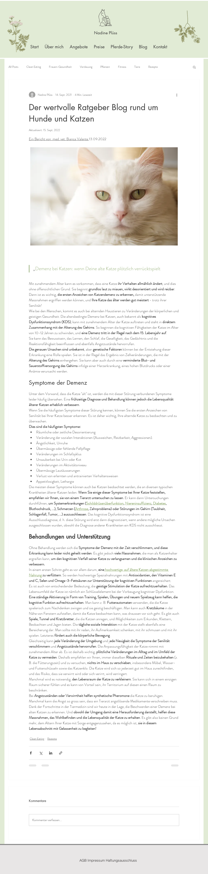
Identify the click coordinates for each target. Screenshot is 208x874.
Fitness (122, 67)
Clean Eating (33, 67)
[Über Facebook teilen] (31, 753)
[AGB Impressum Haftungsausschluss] (108, 860)
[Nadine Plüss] (105, 32)
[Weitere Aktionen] (176, 94)
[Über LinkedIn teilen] (51, 753)
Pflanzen (105, 67)
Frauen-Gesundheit (60, 67)
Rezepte (153, 67)
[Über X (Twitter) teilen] (41, 753)
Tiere (137, 67)
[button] (194, 67)
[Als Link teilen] (61, 753)
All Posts (13, 67)
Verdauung (86, 67)
